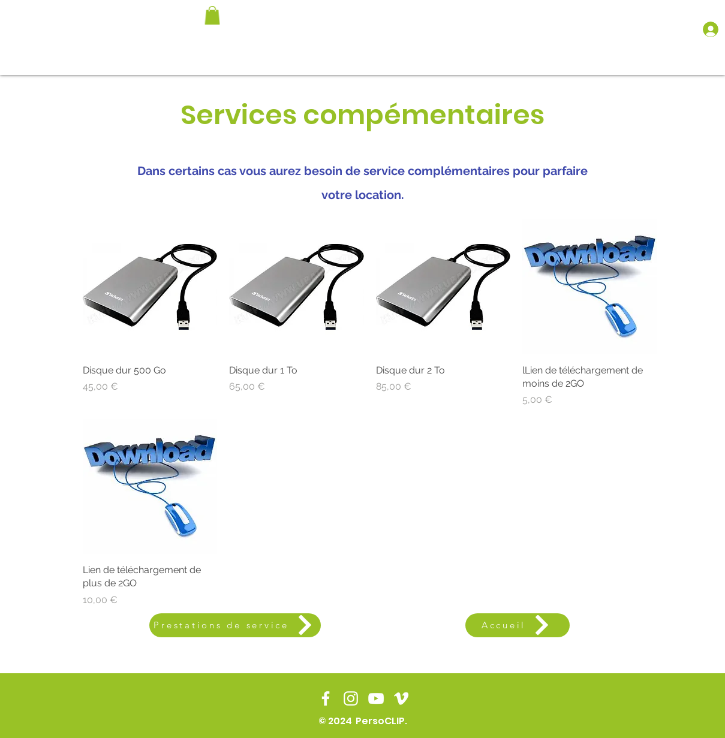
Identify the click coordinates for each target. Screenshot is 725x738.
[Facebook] (325, 698)
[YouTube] (376, 698)
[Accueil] (517, 625)
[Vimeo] (401, 698)
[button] (212, 15)
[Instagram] (350, 698)
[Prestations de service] (235, 625)
